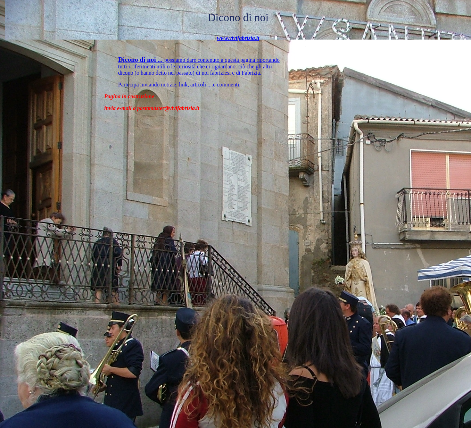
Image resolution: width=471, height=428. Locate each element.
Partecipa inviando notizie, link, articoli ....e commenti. (179, 84)
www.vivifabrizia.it (238, 38)
